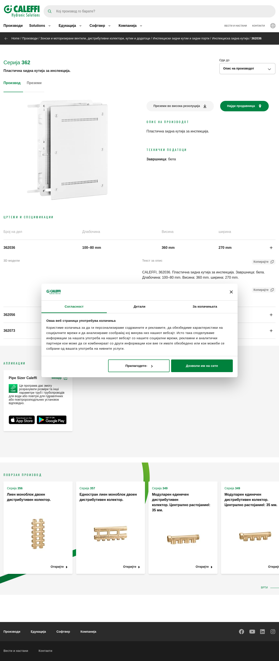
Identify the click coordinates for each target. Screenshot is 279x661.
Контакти (258, 25)
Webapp (59, 378)
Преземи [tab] (34, 83)
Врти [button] (265, 587)
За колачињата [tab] (205, 306)
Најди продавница (241, 106)
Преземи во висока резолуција (176, 106)
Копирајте (260, 262)
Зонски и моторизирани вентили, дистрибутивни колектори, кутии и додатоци (95, 38)
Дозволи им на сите (202, 366)
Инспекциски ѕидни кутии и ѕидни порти (181, 38)
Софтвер (63, 631)
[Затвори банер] (231, 291)
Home (15, 38)
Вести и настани (235, 25)
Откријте (57, 566)
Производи (13, 25)
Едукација (38, 631)
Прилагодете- (138, 366)
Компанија (88, 631)
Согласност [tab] (74, 306)
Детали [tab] (139, 306)
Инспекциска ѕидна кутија (230, 38)
